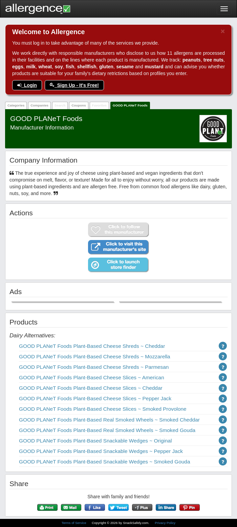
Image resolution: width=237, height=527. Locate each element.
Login (27, 85)
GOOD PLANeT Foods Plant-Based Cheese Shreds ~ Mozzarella (94, 356)
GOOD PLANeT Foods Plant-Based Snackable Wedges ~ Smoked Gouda (104, 461)
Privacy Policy (165, 523)
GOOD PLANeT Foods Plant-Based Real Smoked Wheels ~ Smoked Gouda (107, 430)
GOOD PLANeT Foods (130, 105)
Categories (16, 105)
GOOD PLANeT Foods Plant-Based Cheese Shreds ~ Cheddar (92, 346)
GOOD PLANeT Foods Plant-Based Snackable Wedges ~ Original (95, 441)
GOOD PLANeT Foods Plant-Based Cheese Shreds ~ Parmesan (94, 367)
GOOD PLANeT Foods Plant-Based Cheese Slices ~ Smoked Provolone (103, 409)
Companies (39, 105)
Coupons (78, 105)
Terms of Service (74, 523)
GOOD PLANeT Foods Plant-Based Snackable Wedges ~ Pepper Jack (101, 451)
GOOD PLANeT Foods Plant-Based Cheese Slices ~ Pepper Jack (95, 398)
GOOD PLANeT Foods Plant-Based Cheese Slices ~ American (91, 377)
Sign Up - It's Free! (74, 85)
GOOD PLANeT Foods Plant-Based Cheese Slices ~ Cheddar (91, 388)
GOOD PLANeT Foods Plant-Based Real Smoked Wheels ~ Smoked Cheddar (109, 420)
